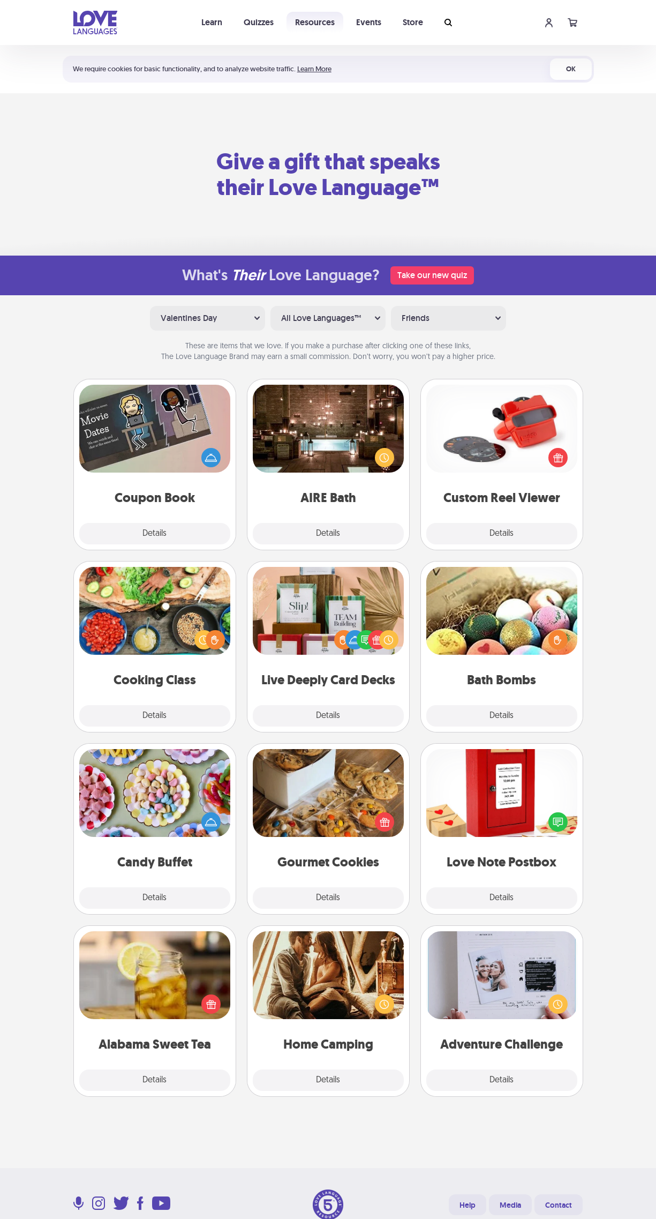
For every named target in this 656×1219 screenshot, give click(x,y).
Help (467, 1205)
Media (510, 1205)
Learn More (314, 68)
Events (368, 22)
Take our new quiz (432, 275)
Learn (211, 22)
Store (413, 22)
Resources (315, 22)
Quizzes (259, 22)
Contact (558, 1205)
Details (154, 533)
